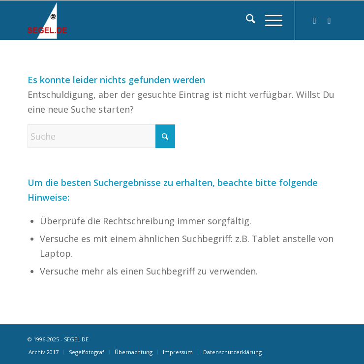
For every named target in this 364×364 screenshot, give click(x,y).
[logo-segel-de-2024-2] (151, 20)
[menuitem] (245, 20)
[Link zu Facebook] (329, 20)
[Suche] (245, 20)
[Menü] (268, 20)
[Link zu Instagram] (314, 20)
